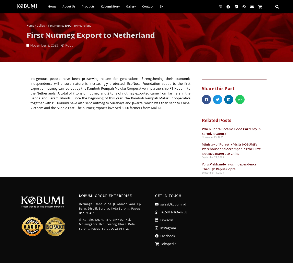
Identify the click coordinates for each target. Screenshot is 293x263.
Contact (147, 7)
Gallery (131, 7)
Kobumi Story (110, 7)
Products (88, 7)
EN (162, 7)
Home (52, 7)
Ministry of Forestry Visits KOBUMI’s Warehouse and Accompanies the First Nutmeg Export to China (231, 149)
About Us (68, 7)
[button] (277, 6)
